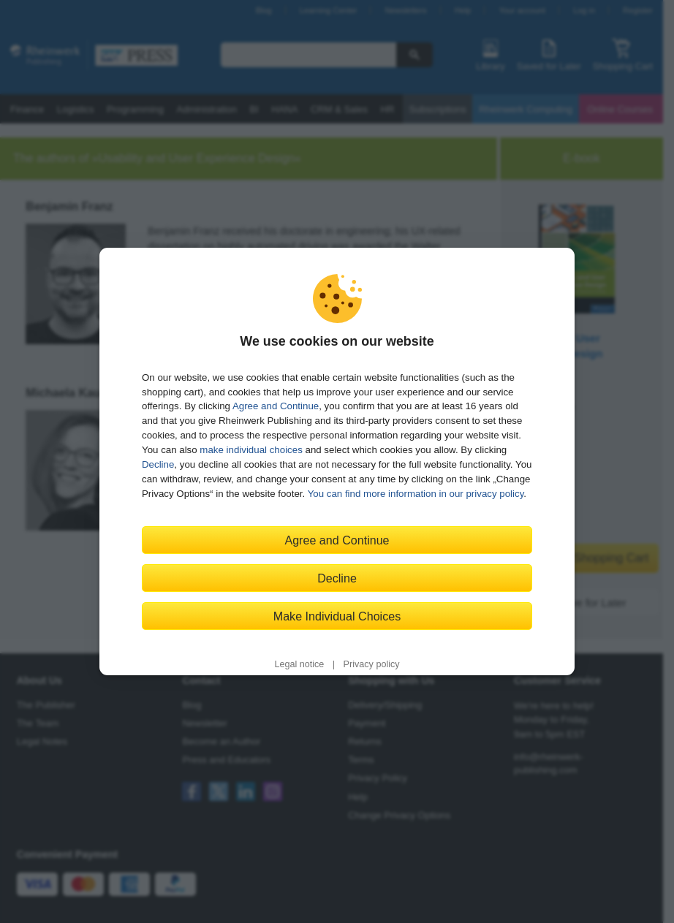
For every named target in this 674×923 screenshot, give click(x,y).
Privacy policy (372, 664)
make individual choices (251, 449)
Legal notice (299, 664)
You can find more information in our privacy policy (416, 493)
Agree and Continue (275, 405)
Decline (158, 464)
